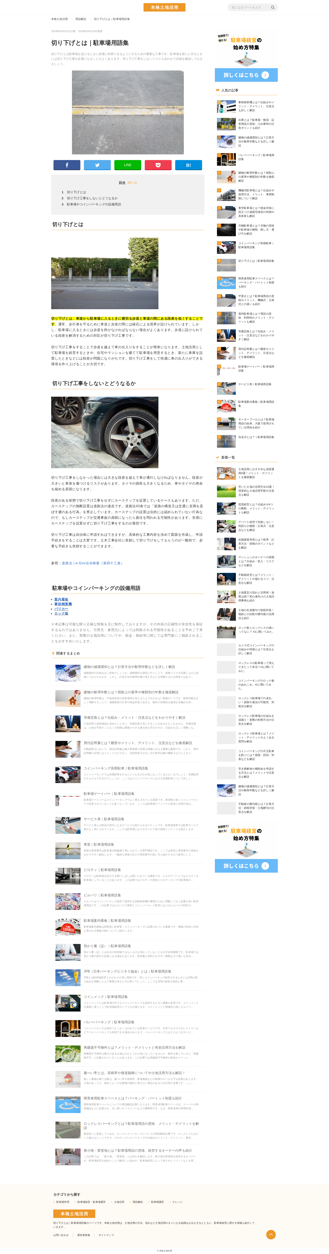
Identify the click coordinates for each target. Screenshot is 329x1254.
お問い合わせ (61, 1235)
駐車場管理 (62, 1202)
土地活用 (119, 1202)
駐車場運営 (157, 1202)
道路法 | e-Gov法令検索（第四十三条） (93, 563)
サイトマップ (106, 1235)
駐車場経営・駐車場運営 (92, 1202)
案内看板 (61, 599)
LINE (128, 165)
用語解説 (138, 1202)
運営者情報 (83, 1235)
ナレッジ (177, 1202)
